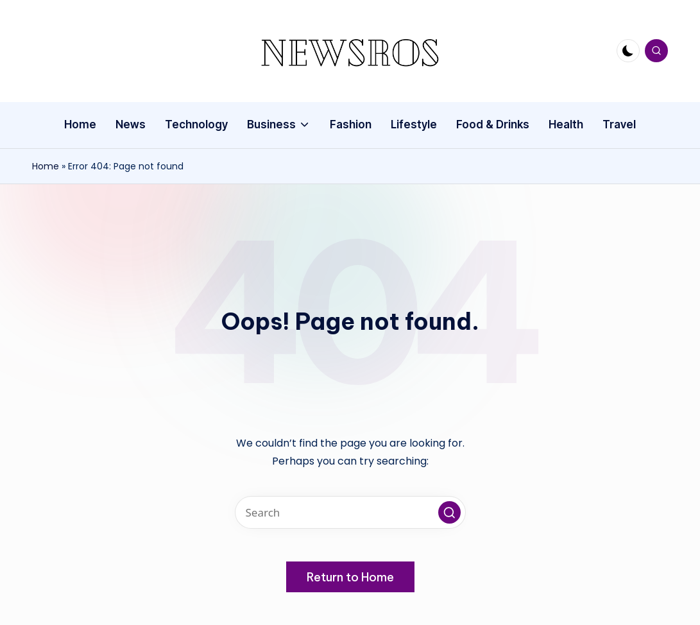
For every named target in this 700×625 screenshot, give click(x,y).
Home (45, 166)
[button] (449, 512)
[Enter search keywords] (350, 512)
